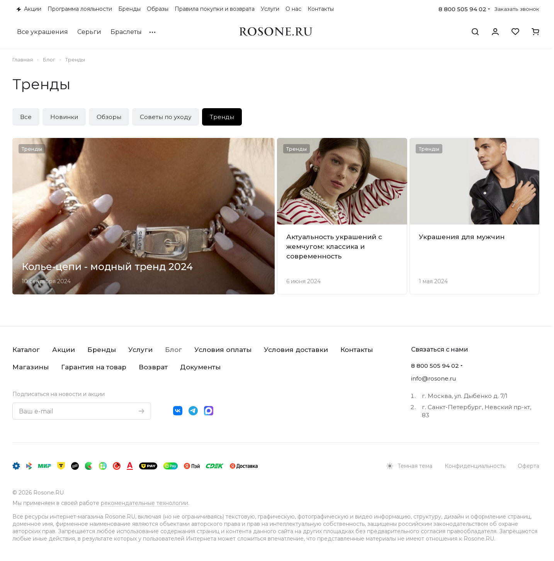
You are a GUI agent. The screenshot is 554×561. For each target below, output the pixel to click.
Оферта (528, 465)
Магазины (30, 367)
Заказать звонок (517, 9)
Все (26, 117)
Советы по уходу (165, 117)
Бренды (101, 350)
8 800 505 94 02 (462, 9)
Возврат (153, 367)
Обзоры (109, 117)
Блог (173, 350)
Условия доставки (296, 350)
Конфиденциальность (475, 465)
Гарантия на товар (93, 367)
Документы (200, 367)
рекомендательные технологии (144, 503)
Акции (63, 350)
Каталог (26, 350)
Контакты (356, 350)
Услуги (140, 350)
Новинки (64, 117)
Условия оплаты (223, 350)
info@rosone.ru (433, 378)
